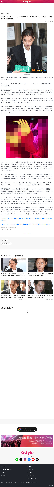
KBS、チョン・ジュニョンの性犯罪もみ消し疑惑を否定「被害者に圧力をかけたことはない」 (40, 274)
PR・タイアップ (32, 478)
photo (30, 472)
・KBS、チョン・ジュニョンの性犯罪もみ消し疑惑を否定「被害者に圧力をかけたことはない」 (26, 224)
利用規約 (22, 482)
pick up (4, 466)
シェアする (29, 233)
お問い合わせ (16, 482)
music (4, 472)
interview (31, 475)
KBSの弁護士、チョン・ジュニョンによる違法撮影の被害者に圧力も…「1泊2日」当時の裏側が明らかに (13, 296)
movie (30, 466)
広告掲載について (9, 482)
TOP (2, 13)
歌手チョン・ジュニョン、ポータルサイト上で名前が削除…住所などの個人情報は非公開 (40, 296)
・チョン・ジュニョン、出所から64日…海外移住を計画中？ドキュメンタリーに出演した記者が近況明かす (26, 219)
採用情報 (27, 482)
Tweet (25, 233)
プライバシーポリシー (34, 482)
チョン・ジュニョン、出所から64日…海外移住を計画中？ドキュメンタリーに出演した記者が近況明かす (13, 274)
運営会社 (3, 482)
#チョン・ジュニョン (6, 243)
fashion (30, 469)
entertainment (7, 469)
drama (4, 475)
